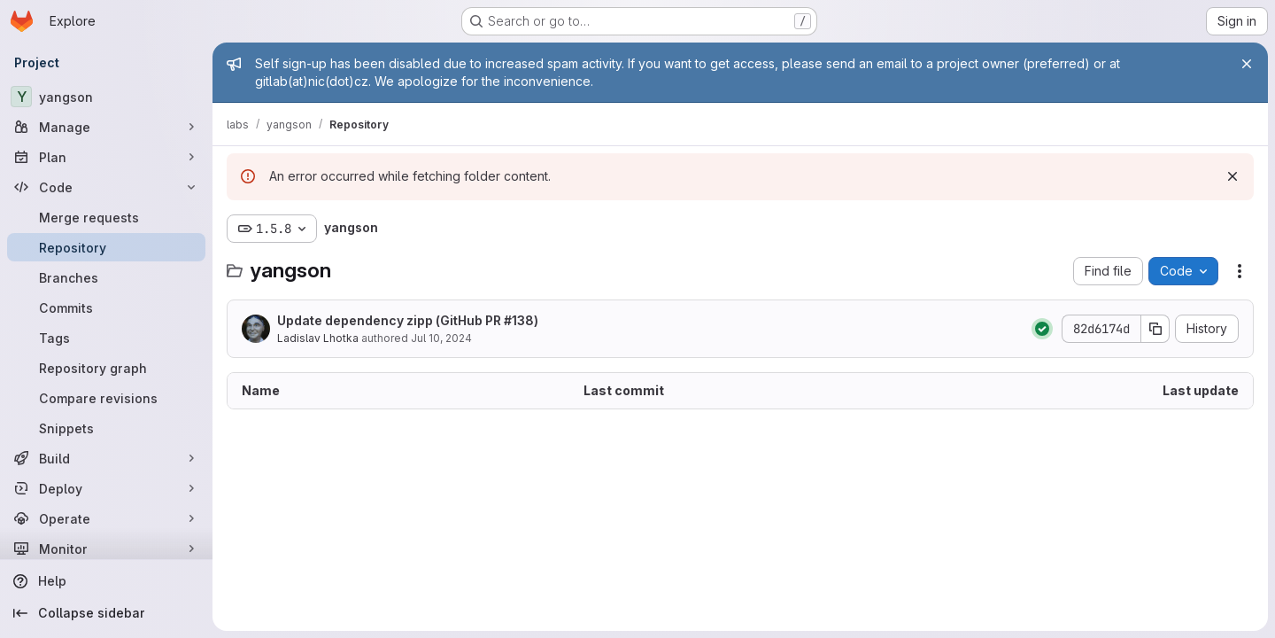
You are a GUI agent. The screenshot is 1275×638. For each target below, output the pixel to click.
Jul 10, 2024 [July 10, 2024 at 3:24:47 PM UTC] (441, 338)
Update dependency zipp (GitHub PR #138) (407, 320)
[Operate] (106, 518)
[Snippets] (106, 428)
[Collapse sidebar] (106, 613)
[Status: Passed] (1042, 328)
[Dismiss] (1232, 176)
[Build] (106, 458)
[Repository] (106, 247)
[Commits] (106, 307)
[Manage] (106, 127)
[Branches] (106, 277)
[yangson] (106, 96)
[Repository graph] (106, 368)
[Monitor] (106, 548)
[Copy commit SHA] (1155, 329)
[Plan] (106, 157)
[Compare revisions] (106, 398)
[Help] (106, 581)
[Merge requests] (106, 217)
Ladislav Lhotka (318, 338)
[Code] (106, 187)
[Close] (1246, 63)
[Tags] (106, 337)
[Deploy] (106, 488)
